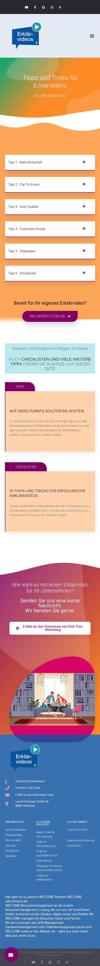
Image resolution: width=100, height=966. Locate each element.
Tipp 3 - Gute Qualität (23, 207)
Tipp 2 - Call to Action (23, 184)
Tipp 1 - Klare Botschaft (25, 162)
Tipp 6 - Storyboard (22, 273)
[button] (92, 35)
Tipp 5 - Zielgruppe (21, 251)
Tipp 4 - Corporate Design (26, 229)
